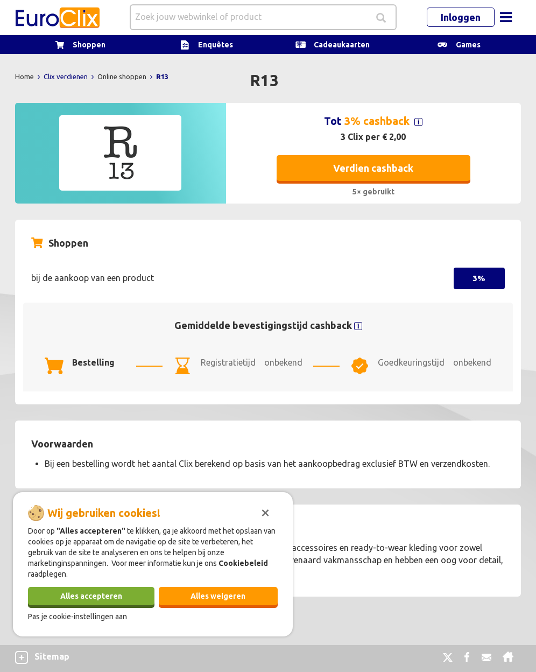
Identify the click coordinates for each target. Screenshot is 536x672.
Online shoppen (122, 76)
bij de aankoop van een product (92, 278)
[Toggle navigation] (506, 17)
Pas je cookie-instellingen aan (77, 616)
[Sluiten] (265, 511)
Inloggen (461, 17)
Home (25, 76)
